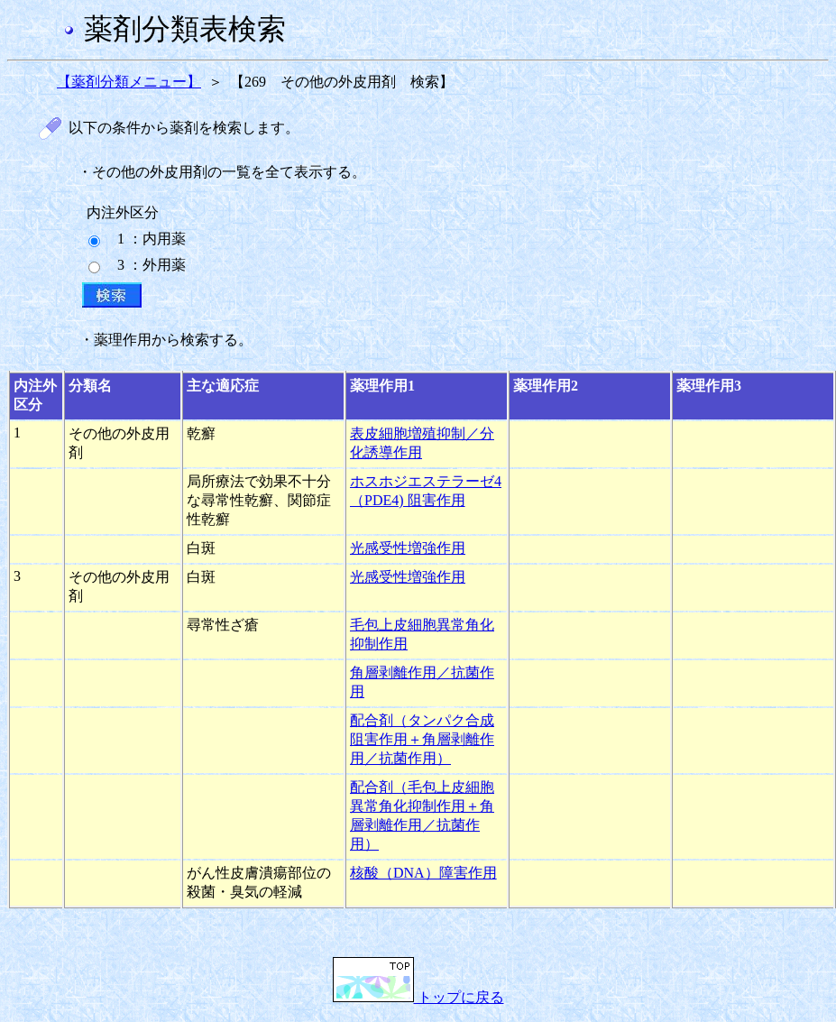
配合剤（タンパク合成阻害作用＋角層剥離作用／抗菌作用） (422, 739)
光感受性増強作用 (407, 548)
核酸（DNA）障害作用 (423, 872)
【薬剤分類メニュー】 (129, 81)
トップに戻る (418, 997)
